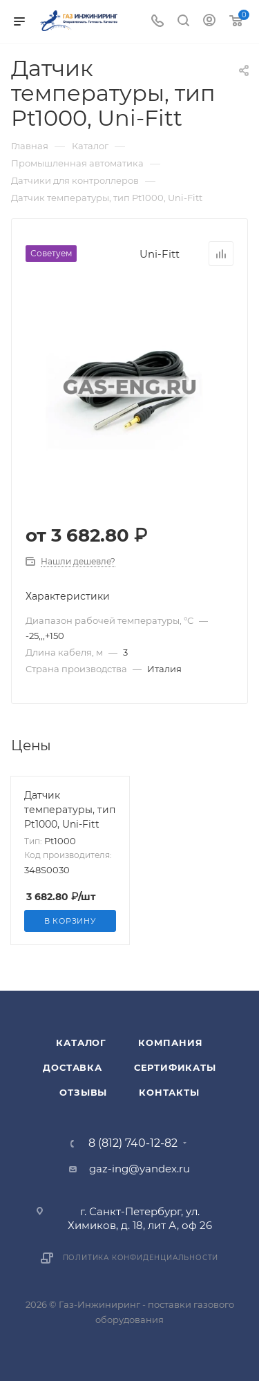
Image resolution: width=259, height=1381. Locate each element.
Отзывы (83, 1092)
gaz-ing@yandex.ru (139, 1168)
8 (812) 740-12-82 (133, 1143)
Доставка (72, 1067)
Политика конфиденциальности (141, 1257)
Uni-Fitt (160, 253)
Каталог (81, 1042)
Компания (170, 1042)
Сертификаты (175, 1067)
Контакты (169, 1092)
